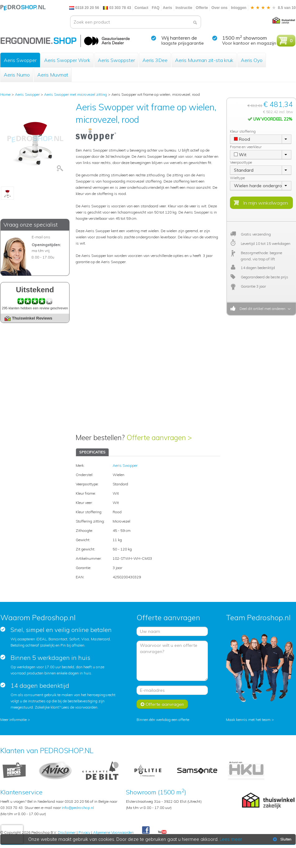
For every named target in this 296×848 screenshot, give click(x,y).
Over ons (219, 8)
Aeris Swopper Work (67, 60)
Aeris (167, 8)
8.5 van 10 (273, 8)
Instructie (184, 8)
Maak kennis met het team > (250, 719)
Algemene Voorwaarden (113, 832)
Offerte (202, 8)
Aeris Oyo (251, 60)
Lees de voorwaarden (79, 707)
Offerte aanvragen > (159, 437)
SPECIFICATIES (92, 452)
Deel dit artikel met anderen (261, 308)
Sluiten (281, 839)
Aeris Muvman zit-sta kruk (204, 60)
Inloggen (238, 8)
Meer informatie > (15, 719)
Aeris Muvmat (52, 75)
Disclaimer (67, 832)
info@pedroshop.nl (78, 807)
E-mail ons (41, 237)
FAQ (155, 8)
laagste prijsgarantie (182, 43)
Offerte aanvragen (162, 704)
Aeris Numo (17, 75)
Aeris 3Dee (155, 60)
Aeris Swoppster (116, 60)
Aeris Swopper (20, 60)
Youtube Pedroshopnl (162, 832)
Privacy (84, 832)
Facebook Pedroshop (146, 830)
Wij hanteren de (179, 38)
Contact (141, 8)
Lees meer (231, 839)
